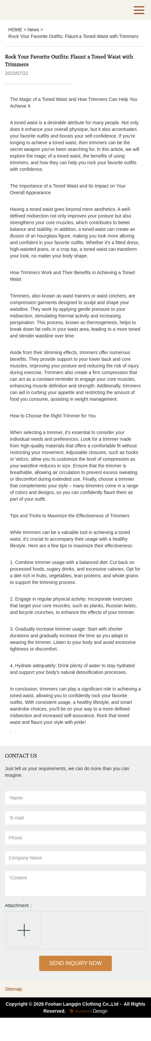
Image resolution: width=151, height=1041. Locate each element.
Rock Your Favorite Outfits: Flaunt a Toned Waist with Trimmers (73, 36)
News (33, 29)
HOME (15, 29)
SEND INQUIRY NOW (75, 963)
